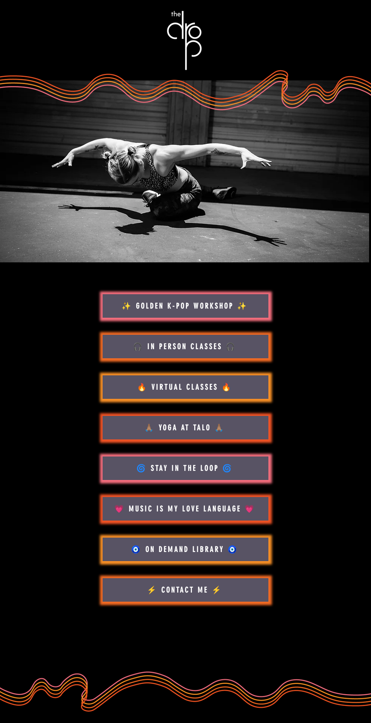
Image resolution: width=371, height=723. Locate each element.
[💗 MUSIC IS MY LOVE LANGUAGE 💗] (185, 509)
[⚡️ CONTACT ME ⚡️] (185, 590)
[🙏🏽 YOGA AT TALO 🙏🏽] (185, 427)
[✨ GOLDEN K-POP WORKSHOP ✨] (185, 306)
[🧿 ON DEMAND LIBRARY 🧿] (185, 549)
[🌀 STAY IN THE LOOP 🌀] (185, 468)
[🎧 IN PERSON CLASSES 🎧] (185, 346)
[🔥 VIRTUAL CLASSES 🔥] (185, 387)
